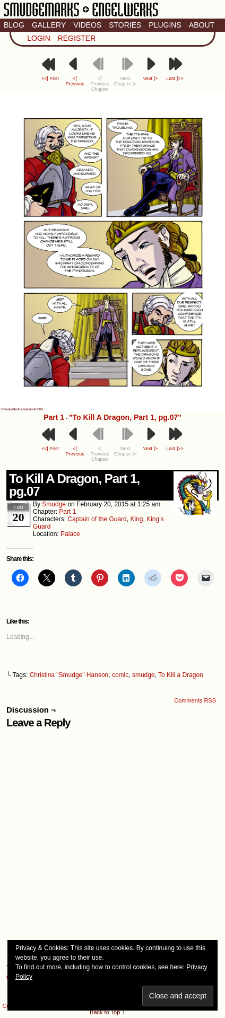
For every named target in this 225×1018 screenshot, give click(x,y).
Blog (14, 25)
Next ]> (150, 78)
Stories (125, 25)
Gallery (49, 25)
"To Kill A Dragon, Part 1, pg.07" (125, 417)
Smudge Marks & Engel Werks (81, 16)
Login (38, 38)
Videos (87, 25)
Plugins (165, 25)
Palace (70, 534)
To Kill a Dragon (180, 675)
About (201, 25)
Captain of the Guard (96, 519)
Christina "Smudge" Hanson (69, 675)
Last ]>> (175, 78)
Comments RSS (195, 700)
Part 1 (54, 417)
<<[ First (50, 78)
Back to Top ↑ (107, 1012)
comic (120, 675)
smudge (54, 504)
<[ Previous (75, 81)
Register (77, 38)
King (136, 519)
